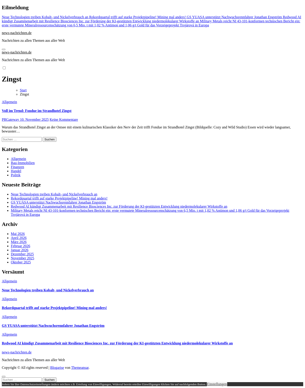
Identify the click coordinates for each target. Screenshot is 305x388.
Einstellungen (217, 384)
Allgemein (9, 102)
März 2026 (19, 242)
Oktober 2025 (21, 262)
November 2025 (22, 258)
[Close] (3, 376)
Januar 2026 (19, 250)
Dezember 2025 (22, 254)
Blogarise (57, 367)
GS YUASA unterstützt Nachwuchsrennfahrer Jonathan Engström (58, 202)
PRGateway (11, 119)
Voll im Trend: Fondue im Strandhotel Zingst (37, 111)
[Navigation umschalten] (3, 49)
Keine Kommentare (64, 119)
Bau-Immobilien (23, 163)
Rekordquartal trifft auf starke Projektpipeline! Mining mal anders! (59, 198)
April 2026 (19, 238)
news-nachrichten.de (17, 33)
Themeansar (80, 367)
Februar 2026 (20, 246)
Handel (16, 171)
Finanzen (17, 167)
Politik (16, 175)
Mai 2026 (18, 234)
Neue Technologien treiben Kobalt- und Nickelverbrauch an (54, 194)
